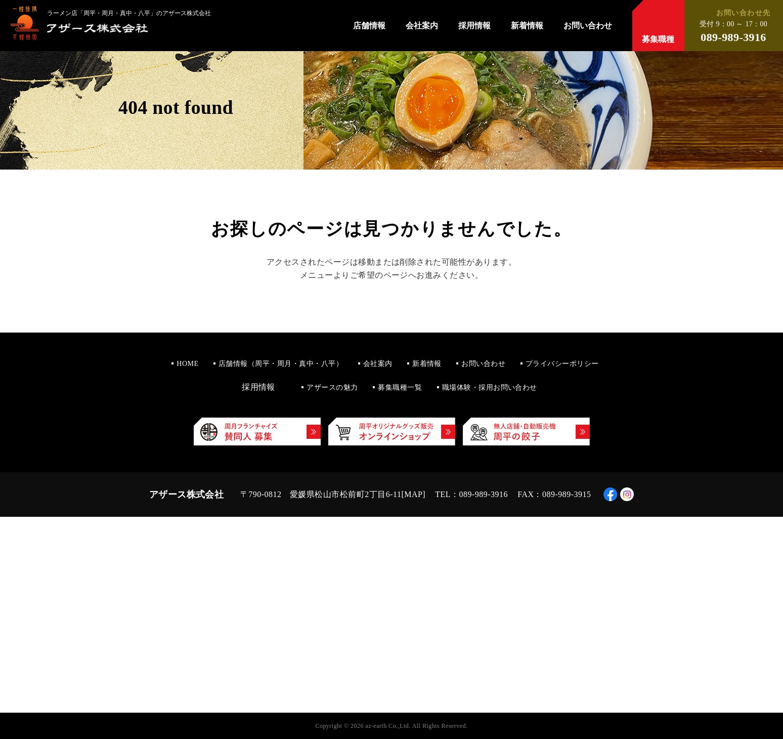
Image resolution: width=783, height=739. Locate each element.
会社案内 (422, 26)
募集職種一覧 (400, 387)
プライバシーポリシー (562, 363)
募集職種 (658, 39)
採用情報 (474, 26)
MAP (413, 494)
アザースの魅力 (332, 387)
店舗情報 (369, 26)
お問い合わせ (587, 26)
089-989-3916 (733, 37)
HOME (187, 363)
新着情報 (527, 26)
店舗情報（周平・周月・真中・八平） (281, 363)
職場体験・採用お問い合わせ (489, 387)
